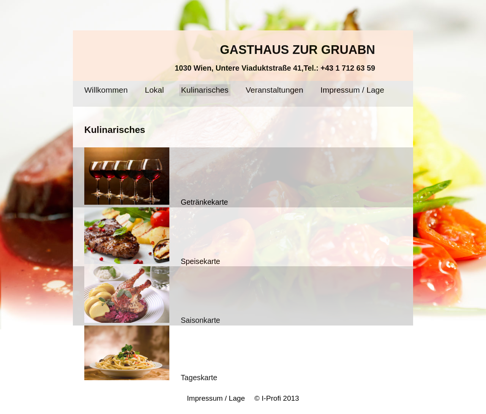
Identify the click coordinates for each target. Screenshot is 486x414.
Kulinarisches (205, 89)
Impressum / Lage (352, 89)
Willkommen (106, 89)
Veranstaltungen (274, 89)
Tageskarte (150, 354)
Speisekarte (152, 236)
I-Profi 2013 (279, 398)
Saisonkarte (152, 295)
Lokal (154, 89)
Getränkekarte (156, 176)
